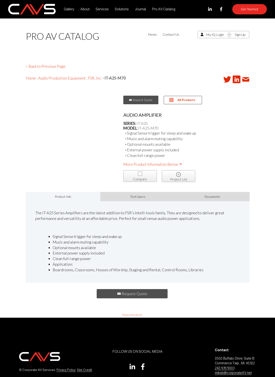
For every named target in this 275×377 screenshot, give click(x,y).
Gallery (69, 9)
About (85, 9)
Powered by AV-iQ (132, 314)
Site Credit (84, 370)
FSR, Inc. (95, 78)
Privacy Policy (66, 370)
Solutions (122, 9)
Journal (140, 9)
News (152, 34)
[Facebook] (221, 9)
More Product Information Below (153, 164)
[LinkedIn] (209, 9)
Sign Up (240, 34)
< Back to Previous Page (46, 66)
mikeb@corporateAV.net (233, 373)
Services (102, 9)
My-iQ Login (215, 34)
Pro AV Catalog (163, 9)
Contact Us (171, 34)
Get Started (249, 9)
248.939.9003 (224, 368)
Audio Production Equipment (62, 78)
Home (31, 78)
